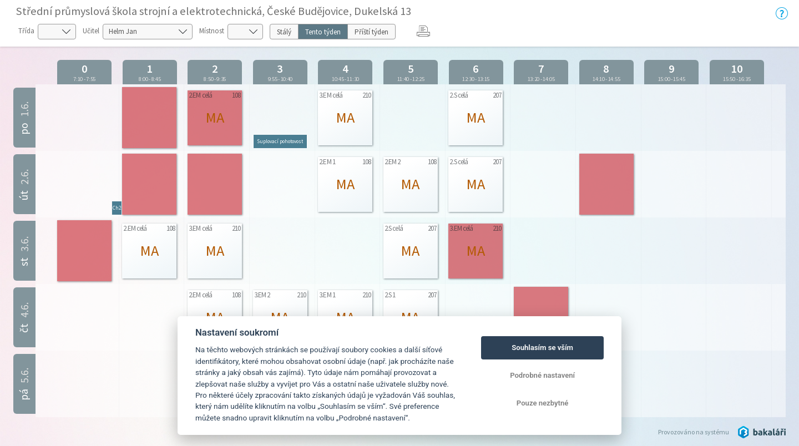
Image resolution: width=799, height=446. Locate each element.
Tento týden (323, 32)
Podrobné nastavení (542, 375)
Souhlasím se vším (542, 347)
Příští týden (371, 32)
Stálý (284, 32)
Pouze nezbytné (543, 403)
